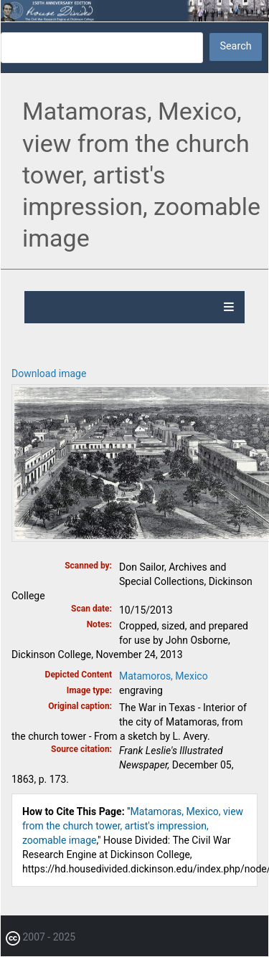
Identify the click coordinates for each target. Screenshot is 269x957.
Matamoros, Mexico (163, 676)
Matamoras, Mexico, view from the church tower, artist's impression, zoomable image (132, 826)
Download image (48, 373)
